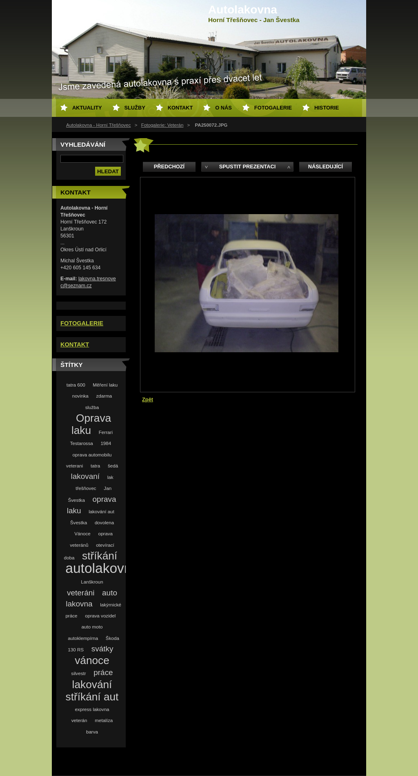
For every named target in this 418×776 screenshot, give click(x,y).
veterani (74, 465)
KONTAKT (74, 344)
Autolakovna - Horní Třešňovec (98, 125)
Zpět (147, 399)
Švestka (78, 522)
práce (103, 672)
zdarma (104, 395)
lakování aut (101, 511)
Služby (135, 108)
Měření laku (105, 384)
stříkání (99, 556)
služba (92, 407)
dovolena (104, 522)
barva (92, 731)
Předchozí (169, 166)
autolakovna (102, 568)
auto (109, 592)
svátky (102, 648)
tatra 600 (76, 384)
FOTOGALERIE (81, 323)
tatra (95, 465)
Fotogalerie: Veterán (162, 125)
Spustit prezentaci (247, 166)
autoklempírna (83, 638)
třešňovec (86, 488)
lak (110, 477)
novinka (80, 395)
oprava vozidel (100, 615)
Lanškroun (92, 581)
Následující (325, 166)
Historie (326, 108)
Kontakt (180, 108)
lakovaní (85, 476)
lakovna (79, 603)
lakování (92, 684)
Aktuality (87, 108)
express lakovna (92, 709)
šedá (113, 465)
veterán (79, 720)
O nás (223, 108)
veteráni (80, 592)
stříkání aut (92, 697)
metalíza (104, 720)
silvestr (78, 673)
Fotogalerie (273, 108)
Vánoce (82, 533)
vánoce (92, 660)
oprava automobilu (92, 454)
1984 (105, 443)
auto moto (92, 626)
